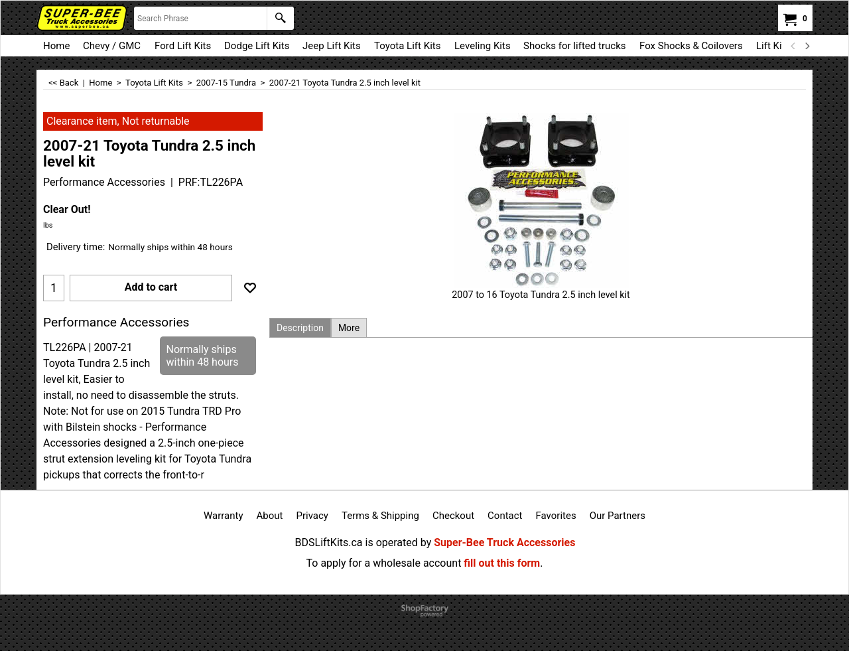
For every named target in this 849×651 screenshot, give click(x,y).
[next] (807, 46)
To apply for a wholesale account (384, 563)
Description (300, 328)
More (348, 328)
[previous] (793, 46)
